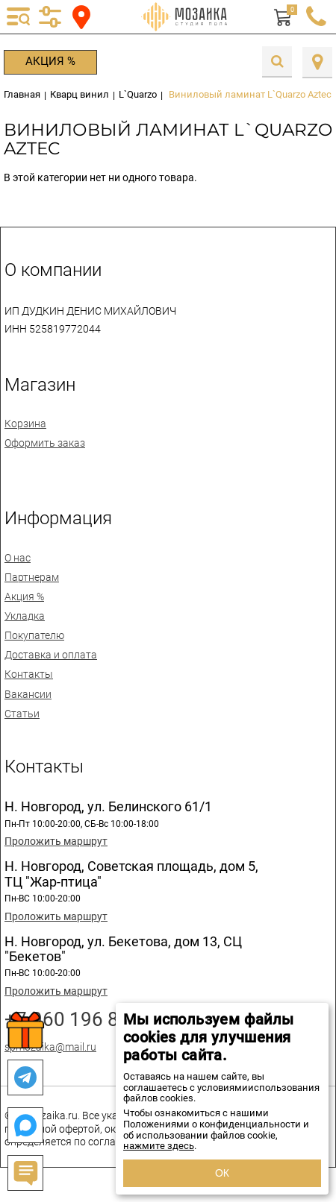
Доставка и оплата (50, 655)
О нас (17, 558)
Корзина (25, 423)
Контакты (28, 674)
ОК (222, 1173)
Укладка (24, 616)
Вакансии (28, 694)
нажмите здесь (158, 1145)
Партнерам (31, 577)
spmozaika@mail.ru (50, 1047)
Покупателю (34, 635)
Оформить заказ (44, 443)
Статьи (22, 714)
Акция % (50, 61)
